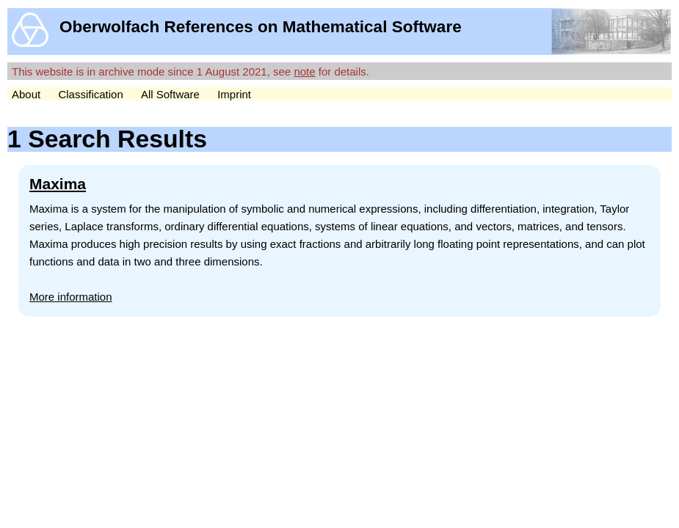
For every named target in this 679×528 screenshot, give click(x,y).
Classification (90, 94)
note (304, 71)
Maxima (57, 183)
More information (70, 296)
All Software (170, 94)
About (26, 94)
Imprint (234, 94)
